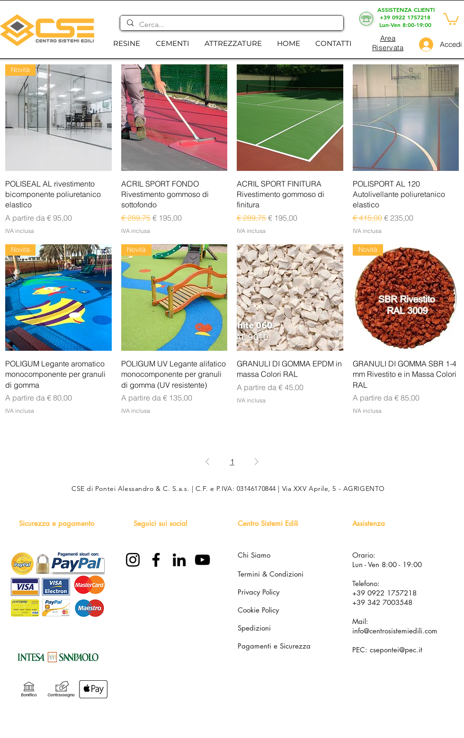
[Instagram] (133, 560)
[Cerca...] (231, 25)
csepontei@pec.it (396, 649)
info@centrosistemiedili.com (394, 630)
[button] (126, 43)
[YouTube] (202, 560)
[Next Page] (256, 461)
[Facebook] (156, 560)
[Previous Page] (207, 461)
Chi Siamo (254, 555)
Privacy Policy (258, 591)
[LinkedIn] (179, 560)
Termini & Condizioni (270, 573)
